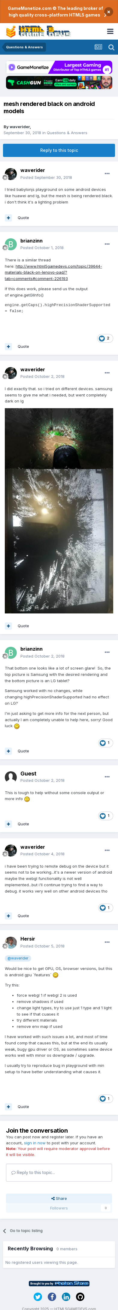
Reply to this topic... (33, 1172)
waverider (20, 126)
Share (59, 1198)
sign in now (35, 1142)
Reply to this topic (59, 150)
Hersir (27, 939)
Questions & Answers (67, 132)
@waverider (18, 958)
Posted (46, 177)
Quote (23, 217)
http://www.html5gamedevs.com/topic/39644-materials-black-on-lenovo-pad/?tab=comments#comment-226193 (53, 272)
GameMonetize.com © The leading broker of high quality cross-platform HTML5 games (55, 11)
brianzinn (31, 241)
